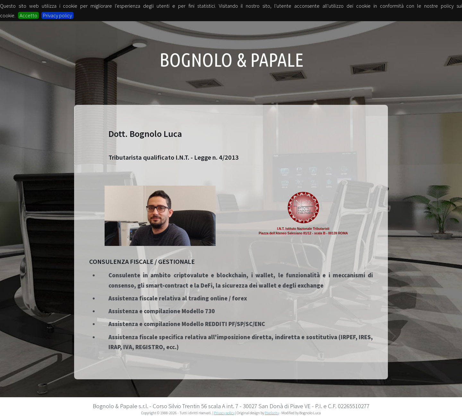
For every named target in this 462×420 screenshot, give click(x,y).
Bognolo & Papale (231, 59)
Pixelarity (272, 412)
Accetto (28, 15)
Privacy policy (57, 15)
